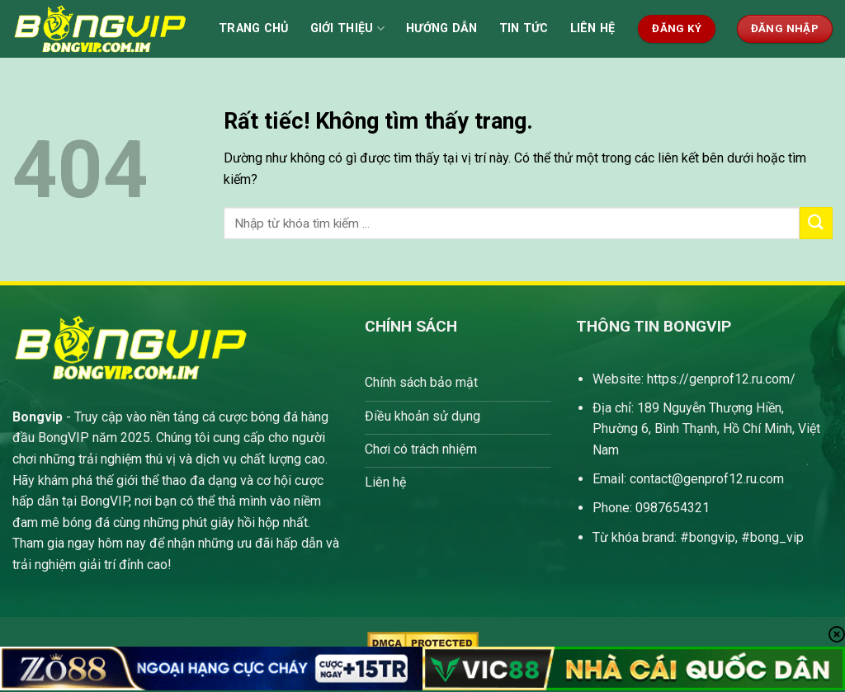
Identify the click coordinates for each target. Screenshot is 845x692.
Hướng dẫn (442, 28)
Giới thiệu (347, 28)
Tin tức (524, 28)
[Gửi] (816, 223)
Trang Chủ (254, 28)
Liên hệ (593, 28)
